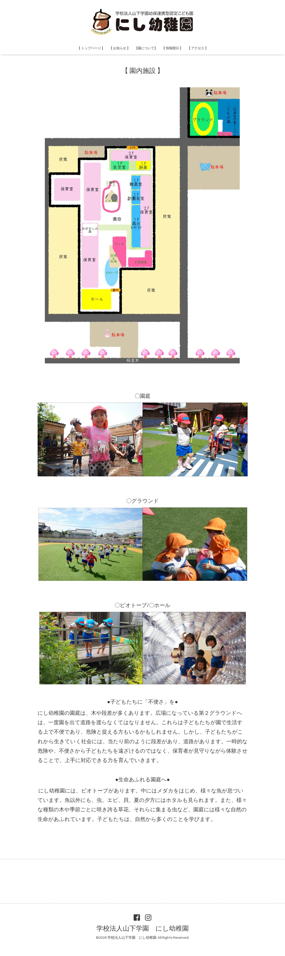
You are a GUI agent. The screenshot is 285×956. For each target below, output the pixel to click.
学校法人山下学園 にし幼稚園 (142, 928)
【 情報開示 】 (172, 48)
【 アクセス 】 (197, 48)
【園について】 (146, 48)
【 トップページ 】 (91, 48)
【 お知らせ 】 (119, 48)
